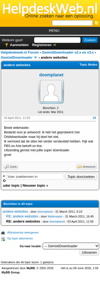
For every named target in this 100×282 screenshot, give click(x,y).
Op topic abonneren (20, 238)
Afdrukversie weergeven (23, 232)
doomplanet (51, 75)
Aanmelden (19, 45)
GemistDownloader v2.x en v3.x (68, 52)
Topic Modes (88, 64)
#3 (94, 117)
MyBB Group (10, 272)
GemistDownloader (16, 57)
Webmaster (54, 216)
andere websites (15, 211)
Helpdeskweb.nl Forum (20, 52)
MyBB (31, 268)
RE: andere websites (22, 216)
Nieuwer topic (34, 185)
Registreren (41, 45)
